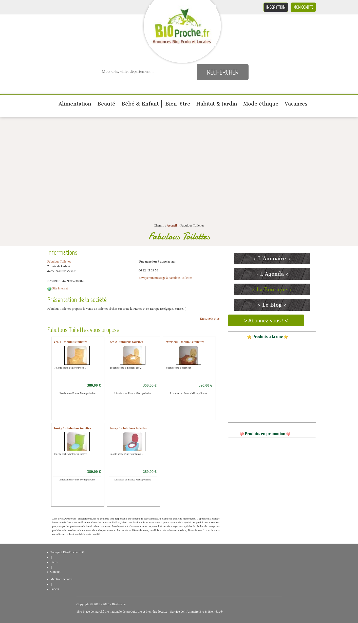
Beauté (106, 104)
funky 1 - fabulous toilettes (72, 428)
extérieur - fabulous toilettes (185, 342)
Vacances (296, 104)
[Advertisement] (179, 157)
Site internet (60, 288)
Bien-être (177, 104)
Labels (54, 589)
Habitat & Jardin (216, 104)
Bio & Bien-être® (211, 611)
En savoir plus (210, 318)
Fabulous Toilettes (59, 261)
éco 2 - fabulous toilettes (126, 342)
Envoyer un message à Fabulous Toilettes (165, 278)
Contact (55, 572)
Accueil (172, 225)
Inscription (275, 7)
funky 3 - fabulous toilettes (128, 428)
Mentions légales (61, 579)
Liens (54, 562)
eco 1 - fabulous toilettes (70, 342)
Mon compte (303, 7)
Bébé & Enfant (140, 104)
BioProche (119, 604)
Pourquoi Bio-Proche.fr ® (67, 552)
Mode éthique (260, 104)
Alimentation (75, 104)
